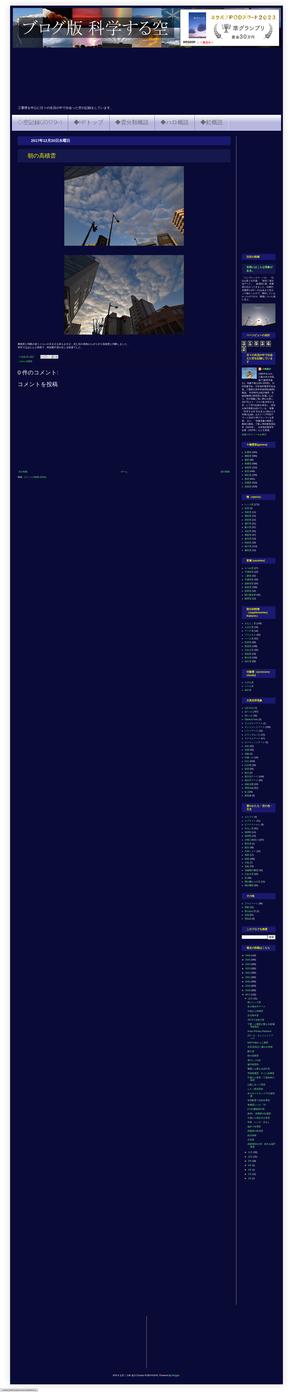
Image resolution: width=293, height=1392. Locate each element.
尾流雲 (248, 646)
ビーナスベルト (252, 824)
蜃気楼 (248, 795)
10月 (250, 1156)
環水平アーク (251, 780)
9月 (250, 1161)
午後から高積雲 (255, 1011)
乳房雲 (248, 642)
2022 (248, 973)
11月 (250, 1152)
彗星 (247, 855)
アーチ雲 (249, 631)
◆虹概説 (211, 122)
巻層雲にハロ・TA (256, 1105)
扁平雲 (248, 523)
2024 (248, 964)
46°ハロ (248, 715)
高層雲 (248, 482)
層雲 (247, 460)
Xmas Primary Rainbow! (259, 1031)
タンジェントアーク (255, 727)
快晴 (247, 859)
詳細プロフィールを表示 (254, 434)
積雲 (247, 479)
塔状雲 (248, 512)
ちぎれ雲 (249, 627)
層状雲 (248, 516)
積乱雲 (248, 475)
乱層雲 (248, 452)
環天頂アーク (251, 776)
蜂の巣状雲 (250, 595)
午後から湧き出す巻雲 (258, 1118)
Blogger (175, 1375)
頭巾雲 (248, 661)
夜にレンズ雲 (254, 1002)
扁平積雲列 (253, 1064)
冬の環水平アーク (256, 1006)
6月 (250, 1165)
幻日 (247, 761)
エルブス (249, 817)
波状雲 (248, 587)
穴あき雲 (249, 650)
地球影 (248, 832)
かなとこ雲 (250, 623)
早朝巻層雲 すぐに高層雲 (260, 1073)
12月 (250, 998)
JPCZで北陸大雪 (255, 1020)
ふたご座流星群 (255, 1089)
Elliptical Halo (251, 719)
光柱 (247, 746)
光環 (247, 750)
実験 (247, 907)
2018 (248, 990)
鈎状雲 (248, 542)
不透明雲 (249, 572)
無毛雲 (248, 538)
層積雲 (248, 456)
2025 (248, 959)
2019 (248, 986)
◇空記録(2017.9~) (40, 122)
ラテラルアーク (252, 738)
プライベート (251, 903)
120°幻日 (249, 708)
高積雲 (29, 361)
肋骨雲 (248, 591)
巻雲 (247, 471)
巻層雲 (248, 463)
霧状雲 (248, 550)
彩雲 (247, 769)
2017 (248, 994)
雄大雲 (248, 546)
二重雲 (248, 576)
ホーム (124, 471)
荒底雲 (248, 654)
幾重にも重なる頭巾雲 (258, 1068)
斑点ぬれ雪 (250, 911)
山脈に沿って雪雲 (256, 1084)
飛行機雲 (249, 885)
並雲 (247, 508)
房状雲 (248, 520)
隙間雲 (248, 598)
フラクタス (250, 635)
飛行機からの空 (252, 881)
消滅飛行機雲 (251, 870)
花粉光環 (249, 784)
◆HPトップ (89, 122)
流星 (247, 866)
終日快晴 (251, 1135)
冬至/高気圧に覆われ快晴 (260, 1047)
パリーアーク (251, 731)
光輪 (247, 753)
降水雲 (248, 657)
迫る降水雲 (253, 1015)
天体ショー (250, 851)
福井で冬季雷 (254, 1126)
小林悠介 (266, 369)
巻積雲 (248, 467)
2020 (248, 981)
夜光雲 (248, 843)
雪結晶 (248, 918)
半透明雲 (249, 579)
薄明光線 (249, 788)
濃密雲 (248, 535)
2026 (248, 955)
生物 (247, 915)
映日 (247, 773)
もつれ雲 (249, 568)
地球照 (248, 836)
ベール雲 (249, 638)
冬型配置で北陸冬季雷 (258, 1100)
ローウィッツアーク (255, 742)
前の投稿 (225, 471)
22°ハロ (248, 711)
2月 (250, 1178)
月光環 (250, 1139)
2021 (248, 977)
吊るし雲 (249, 828)
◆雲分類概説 (132, 122)
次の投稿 (22, 471)
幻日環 (248, 765)
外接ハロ (249, 757)
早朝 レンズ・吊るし (258, 1122)
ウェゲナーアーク (254, 723)
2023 (248, 968)
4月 (250, 1169)
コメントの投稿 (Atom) (34, 477)
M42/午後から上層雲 (257, 1042)
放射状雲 (249, 583)
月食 (247, 862)
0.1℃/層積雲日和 (256, 1109)
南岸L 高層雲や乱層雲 (259, 1113)
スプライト (250, 821)
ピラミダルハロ (252, 734)
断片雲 (248, 527)
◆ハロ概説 (174, 122)
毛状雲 (248, 531)
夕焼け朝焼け (251, 840)
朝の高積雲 (253, 1055)
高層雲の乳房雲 (255, 1131)
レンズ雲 (249, 504)
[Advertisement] (146, 78)
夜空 (247, 847)
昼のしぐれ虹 (254, 1060)
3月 (250, 1174)
